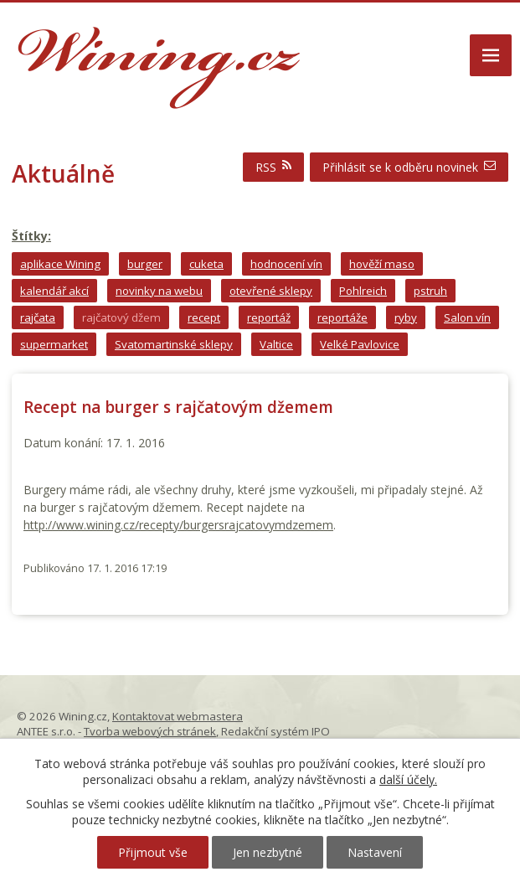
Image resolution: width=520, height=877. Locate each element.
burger (144, 263)
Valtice (276, 344)
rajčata (37, 317)
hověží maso (381, 263)
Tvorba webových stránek (150, 731)
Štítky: (31, 236)
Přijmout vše (153, 852)
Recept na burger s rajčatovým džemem (178, 407)
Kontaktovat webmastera (177, 716)
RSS (273, 167)
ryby (405, 317)
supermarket (54, 344)
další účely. (408, 779)
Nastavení (375, 852)
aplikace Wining (60, 263)
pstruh (430, 290)
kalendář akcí (54, 290)
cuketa (206, 263)
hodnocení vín (286, 263)
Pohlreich (363, 290)
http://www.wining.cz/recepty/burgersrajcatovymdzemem (178, 525)
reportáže (342, 317)
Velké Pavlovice (359, 344)
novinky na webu (159, 290)
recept (204, 317)
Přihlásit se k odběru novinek (409, 167)
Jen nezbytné (267, 852)
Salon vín (467, 317)
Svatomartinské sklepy (174, 344)
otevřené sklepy (270, 290)
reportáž (269, 317)
